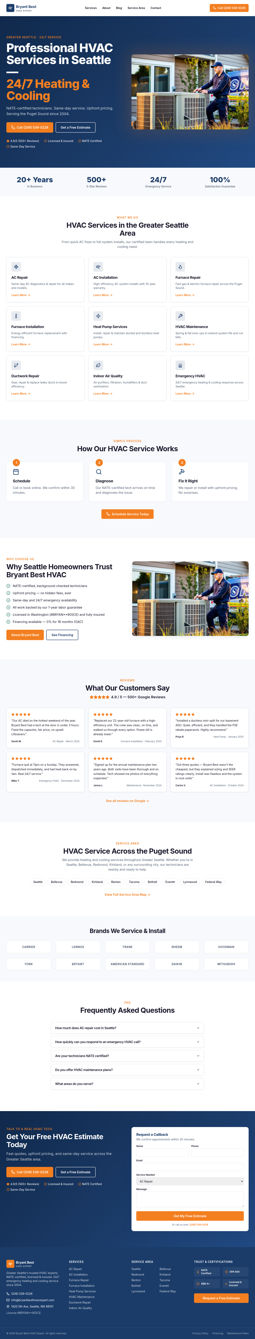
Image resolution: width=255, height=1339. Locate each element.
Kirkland (97, 882)
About (106, 8)
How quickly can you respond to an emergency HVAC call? (127, 1042)
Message (190, 1197)
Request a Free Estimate (221, 1298)
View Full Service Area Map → (127, 895)
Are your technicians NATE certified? (127, 1056)
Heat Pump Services (82, 1291)
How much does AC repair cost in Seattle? (127, 1028)
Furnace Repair (79, 1280)
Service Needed (190, 1179)
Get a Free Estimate (75, 127)
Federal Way (213, 882)
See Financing (62, 635)
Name (162, 1151)
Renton (116, 882)
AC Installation (78, 1274)
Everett (170, 882)
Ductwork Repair (80, 1302)
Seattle (38, 882)
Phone (217, 1151)
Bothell (152, 882)
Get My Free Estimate (190, 1216)
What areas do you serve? (127, 1084)
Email (190, 1165)
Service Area (136, 8)
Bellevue (56, 882)
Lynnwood (190, 882)
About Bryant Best (25, 635)
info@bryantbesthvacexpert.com (30, 1300)
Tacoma (134, 882)
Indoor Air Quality (80, 1308)
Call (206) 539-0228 (229, 8)
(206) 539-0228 (198, 1224)
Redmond (77, 882)
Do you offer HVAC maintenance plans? (127, 1070)
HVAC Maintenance (81, 1297)
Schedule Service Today (127, 514)
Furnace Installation (82, 1285)
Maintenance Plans (238, 1333)
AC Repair (75, 1269)
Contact (155, 8)
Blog (119, 8)
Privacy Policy (200, 1333)
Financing (217, 1333)
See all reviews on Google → (127, 801)
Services (91, 8)
